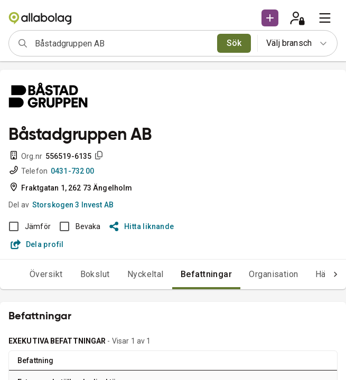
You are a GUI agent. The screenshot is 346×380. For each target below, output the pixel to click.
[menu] (325, 18)
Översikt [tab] (46, 274)
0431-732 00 (73, 171)
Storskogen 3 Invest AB (73, 205)
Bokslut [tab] (95, 274)
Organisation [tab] (273, 274)
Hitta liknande (141, 226)
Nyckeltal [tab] (145, 274)
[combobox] (122, 43)
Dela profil (37, 244)
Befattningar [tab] (206, 274)
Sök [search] (234, 43)
